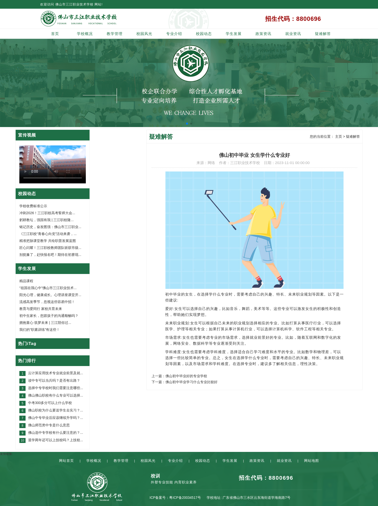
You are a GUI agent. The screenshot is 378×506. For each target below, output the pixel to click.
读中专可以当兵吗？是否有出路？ (54, 380)
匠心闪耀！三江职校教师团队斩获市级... (50, 248)
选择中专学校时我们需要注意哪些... (55, 388)
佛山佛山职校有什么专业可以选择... (55, 395)
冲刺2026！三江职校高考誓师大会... (47, 213)
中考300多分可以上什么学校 (50, 403)
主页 (338, 136)
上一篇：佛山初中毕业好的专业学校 (179, 376)
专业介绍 (174, 34)
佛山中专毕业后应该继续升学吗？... (55, 418)
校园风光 (144, 34)
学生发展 (234, 34)
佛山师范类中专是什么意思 (49, 425)
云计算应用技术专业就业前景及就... (55, 373)
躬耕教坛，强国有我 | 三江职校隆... (46, 220)
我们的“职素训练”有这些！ (39, 330)
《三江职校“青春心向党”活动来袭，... (48, 234)
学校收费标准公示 (33, 206)
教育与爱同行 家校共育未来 (40, 309)
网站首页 (66, 461)
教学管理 (115, 34)
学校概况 (85, 34)
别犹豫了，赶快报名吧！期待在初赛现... (50, 255)
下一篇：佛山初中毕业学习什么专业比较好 (185, 382)
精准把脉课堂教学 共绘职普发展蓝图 (47, 241)
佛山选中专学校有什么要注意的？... (55, 433)
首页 (55, 34)
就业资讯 (293, 34)
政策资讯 (263, 34)
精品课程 (26, 281)
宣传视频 (27, 135)
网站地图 (311, 461)
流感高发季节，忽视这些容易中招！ (47, 302)
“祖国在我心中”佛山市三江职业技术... (48, 288)
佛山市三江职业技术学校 (74, 4)
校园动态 (204, 34)
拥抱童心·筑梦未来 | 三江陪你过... (45, 323)
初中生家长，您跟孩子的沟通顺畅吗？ (48, 316)
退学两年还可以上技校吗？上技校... (55, 440)
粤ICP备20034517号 (185, 498)
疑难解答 (323, 34)
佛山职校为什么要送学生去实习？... (55, 410)
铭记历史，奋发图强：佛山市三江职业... (50, 227)
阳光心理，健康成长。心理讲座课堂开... (50, 295)
